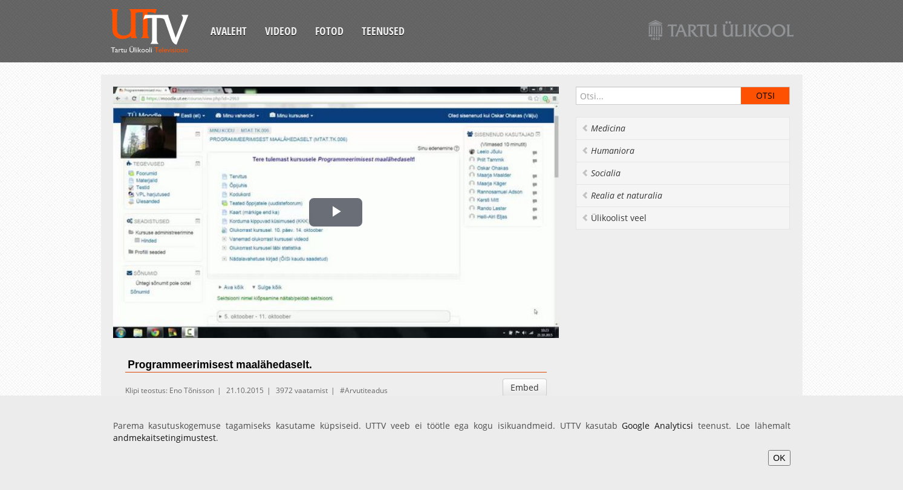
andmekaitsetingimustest (164, 437)
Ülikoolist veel (614, 217)
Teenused (383, 31)
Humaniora (607, 150)
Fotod (329, 31)
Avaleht (228, 31)
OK (779, 458)
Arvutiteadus (366, 390)
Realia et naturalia (621, 195)
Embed (524, 387)
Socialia (601, 173)
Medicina (603, 128)
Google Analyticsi (657, 425)
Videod (281, 31)
